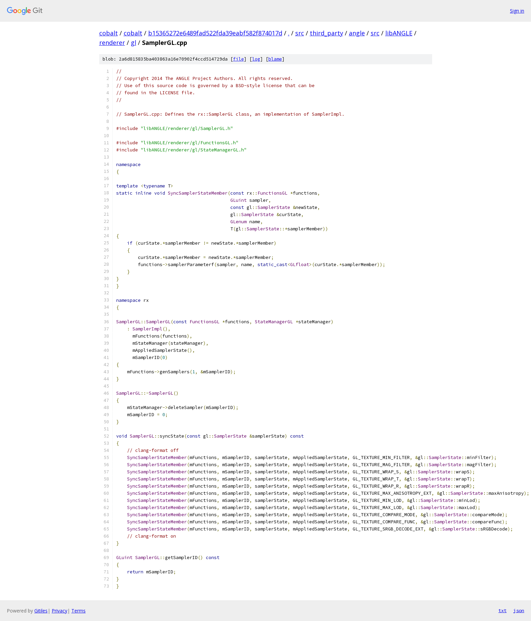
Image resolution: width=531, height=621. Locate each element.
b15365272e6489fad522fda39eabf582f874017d (215, 33)
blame (275, 59)
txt (502, 610)
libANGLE (398, 33)
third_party (326, 33)
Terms (78, 610)
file (238, 59)
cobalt (108, 33)
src (299, 33)
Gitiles (41, 610)
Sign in (517, 10)
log (256, 59)
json (518, 610)
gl (133, 42)
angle (357, 33)
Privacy (59, 610)
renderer (112, 42)
